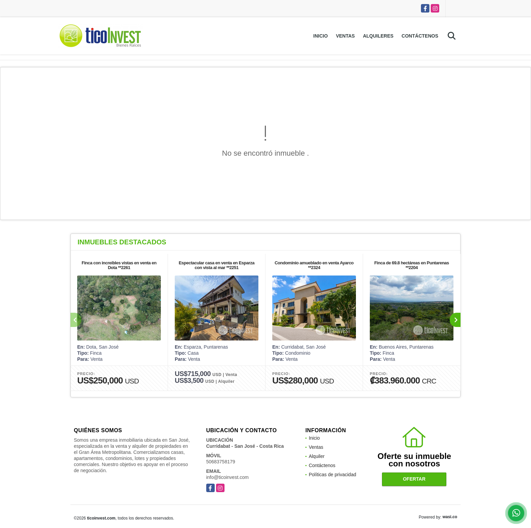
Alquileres (378, 36)
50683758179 (220, 461)
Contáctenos (420, 36)
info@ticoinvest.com (227, 477)
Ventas (345, 36)
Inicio (320, 36)
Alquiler (317, 456)
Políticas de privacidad (332, 474)
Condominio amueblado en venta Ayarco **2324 (314, 265)
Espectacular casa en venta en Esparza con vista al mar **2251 (217, 265)
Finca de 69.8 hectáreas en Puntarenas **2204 (411, 265)
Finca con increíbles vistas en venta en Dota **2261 (119, 265)
